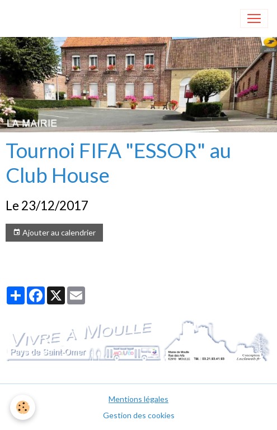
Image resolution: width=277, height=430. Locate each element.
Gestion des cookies (139, 415)
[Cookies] (22, 407)
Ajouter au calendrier (54, 233)
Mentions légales (138, 399)
